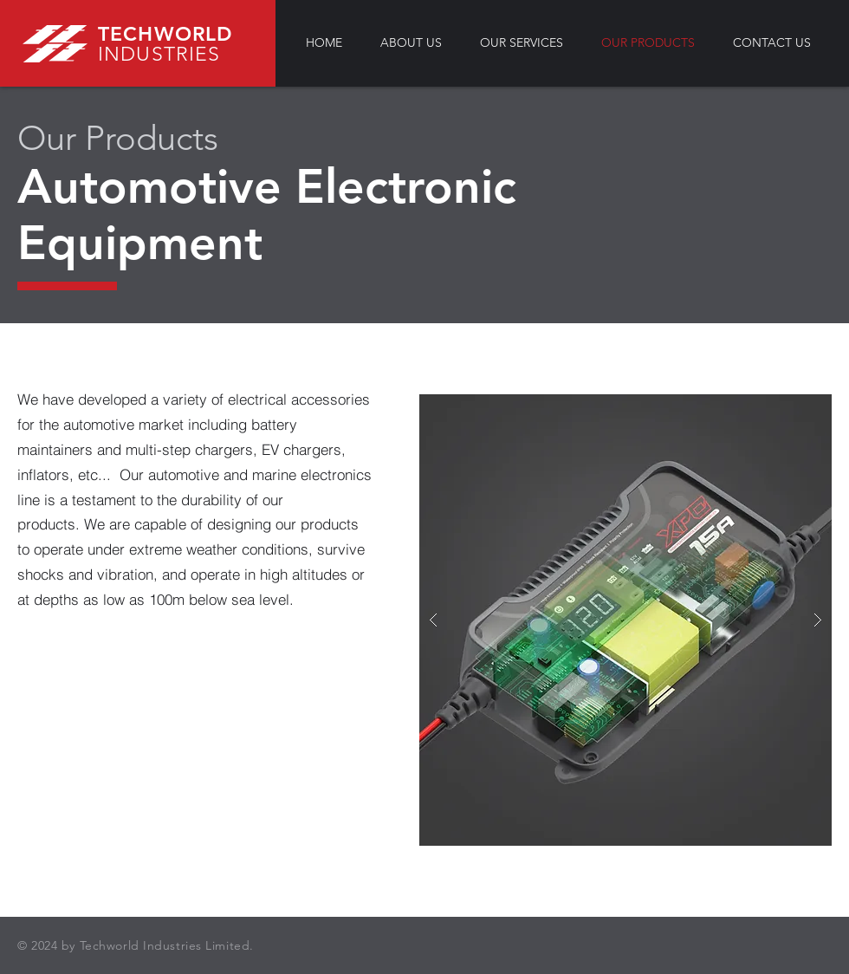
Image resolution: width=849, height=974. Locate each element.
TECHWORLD (165, 34)
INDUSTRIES (159, 54)
